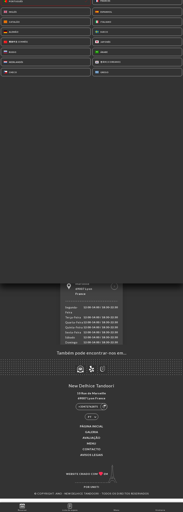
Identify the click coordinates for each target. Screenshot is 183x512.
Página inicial (91, 430)
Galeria (91, 435)
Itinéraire (160, 507)
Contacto (92, 452)
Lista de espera (70, 507)
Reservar (22, 507)
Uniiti (94, 490)
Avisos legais (91, 458)
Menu (91, 447)
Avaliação (91, 441)
